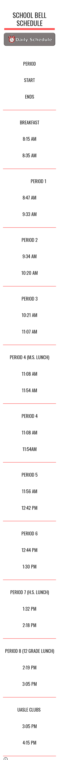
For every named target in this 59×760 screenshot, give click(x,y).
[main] (29, 20)
